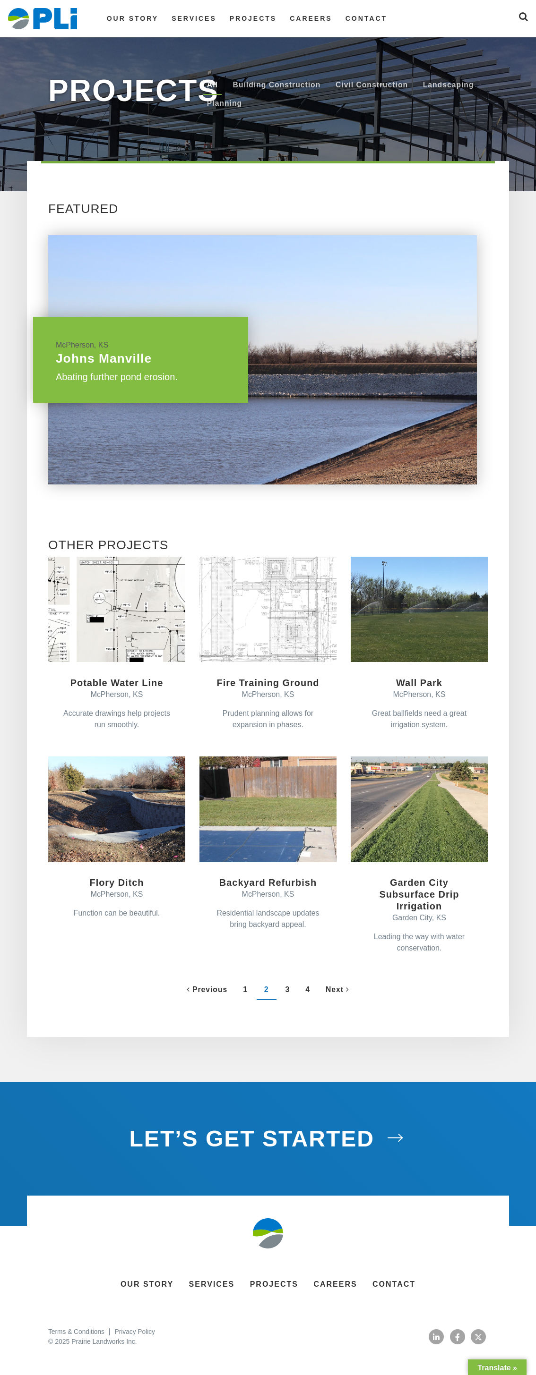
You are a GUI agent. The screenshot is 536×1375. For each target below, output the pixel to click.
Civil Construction (374, 85)
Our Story (128, 18)
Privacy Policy (136, 1334)
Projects (248, 18)
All (212, 85)
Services (189, 18)
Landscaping (452, 85)
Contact (362, 18)
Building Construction (277, 85)
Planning (225, 104)
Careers (306, 18)
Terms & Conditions (76, 1334)
